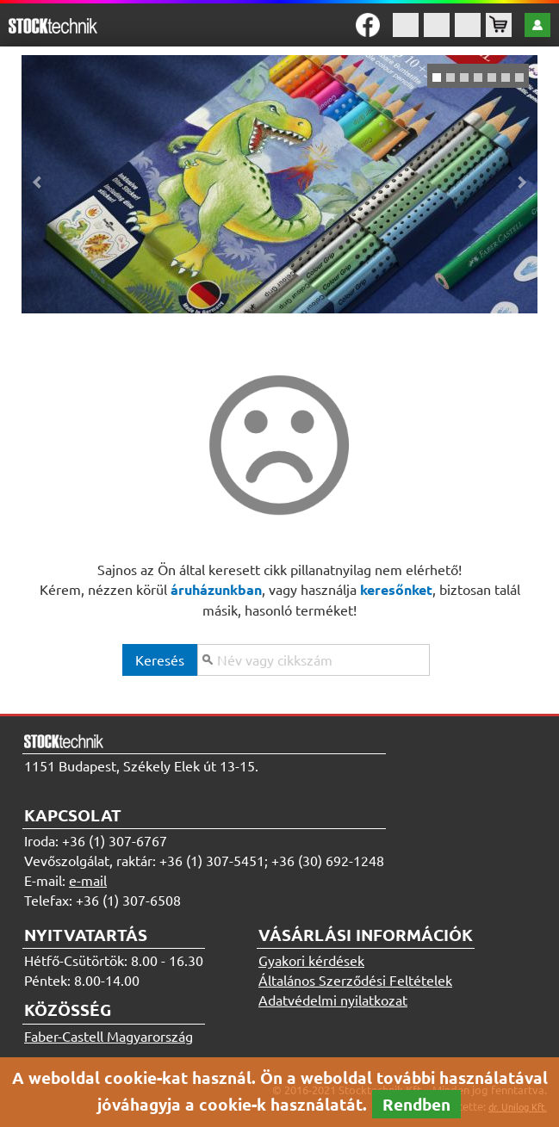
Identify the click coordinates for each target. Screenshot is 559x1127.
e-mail (88, 880)
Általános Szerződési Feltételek (355, 979)
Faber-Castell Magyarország (108, 1035)
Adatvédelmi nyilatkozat (332, 999)
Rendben (416, 1104)
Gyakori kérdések (311, 960)
